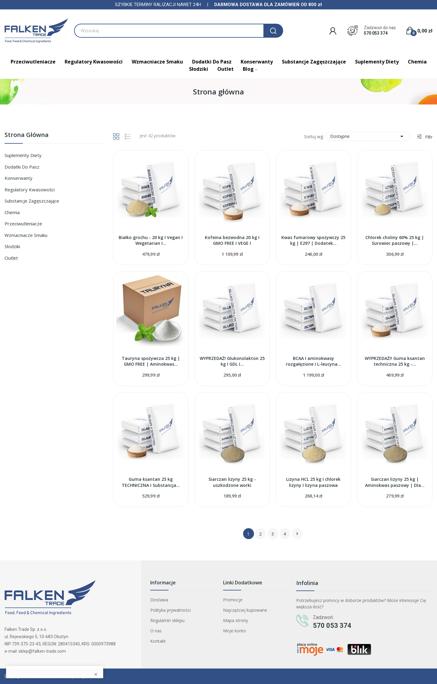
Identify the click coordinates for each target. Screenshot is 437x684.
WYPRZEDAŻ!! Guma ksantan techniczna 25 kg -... (395, 361)
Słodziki (12, 246)
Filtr (428, 137)
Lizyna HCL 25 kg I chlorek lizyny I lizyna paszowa (313, 482)
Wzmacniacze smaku (26, 235)
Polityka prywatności (170, 610)
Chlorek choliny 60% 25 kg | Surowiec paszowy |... (394, 240)
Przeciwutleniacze (23, 224)
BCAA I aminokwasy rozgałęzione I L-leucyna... (313, 361)
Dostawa (159, 600)
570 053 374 (376, 33)
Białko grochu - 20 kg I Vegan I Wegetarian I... (151, 240)
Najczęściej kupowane (245, 610)
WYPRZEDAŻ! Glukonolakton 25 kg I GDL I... (232, 361)
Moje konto (234, 631)
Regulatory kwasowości (30, 189)
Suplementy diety (23, 155)
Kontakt (158, 641)
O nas (156, 631)
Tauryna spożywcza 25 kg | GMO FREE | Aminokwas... (151, 361)
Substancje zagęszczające (32, 201)
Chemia (12, 212)
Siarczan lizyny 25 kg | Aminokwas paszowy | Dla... (395, 482)
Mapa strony (235, 620)
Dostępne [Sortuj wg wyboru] (367, 136)
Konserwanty (18, 178)
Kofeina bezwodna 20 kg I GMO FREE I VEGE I (232, 240)
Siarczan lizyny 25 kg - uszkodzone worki (232, 482)
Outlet (11, 258)
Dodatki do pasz (22, 167)
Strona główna (27, 135)
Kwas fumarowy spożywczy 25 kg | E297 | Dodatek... (313, 240)
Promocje (232, 600)
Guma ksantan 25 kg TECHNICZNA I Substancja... (151, 482)
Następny (297, 533)
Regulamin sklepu (167, 620)
